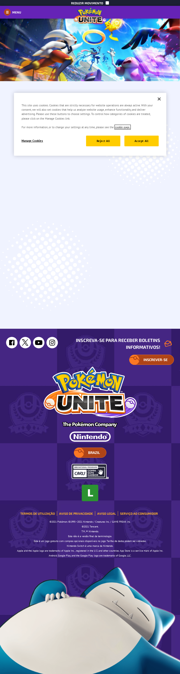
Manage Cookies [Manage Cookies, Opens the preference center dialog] (32, 140)
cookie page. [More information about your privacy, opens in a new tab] (122, 127)
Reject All (103, 141)
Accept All (142, 141)
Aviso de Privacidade (76, 513)
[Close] (159, 99)
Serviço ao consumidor (139, 513)
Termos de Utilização (37, 513)
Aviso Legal (106, 513)
